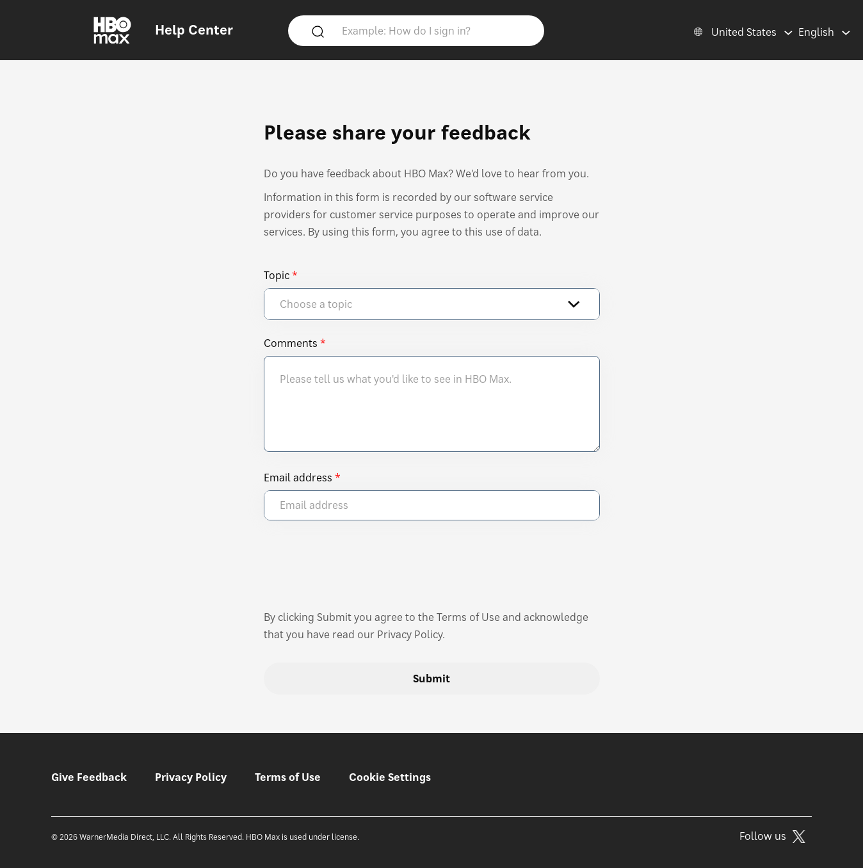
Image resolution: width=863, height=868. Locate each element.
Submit (431, 678)
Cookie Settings (390, 777)
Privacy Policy (191, 777)
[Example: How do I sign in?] (435, 30)
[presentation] (361, 571)
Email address (298, 477)
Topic (276, 275)
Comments (291, 343)
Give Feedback (89, 777)
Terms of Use (288, 777)
